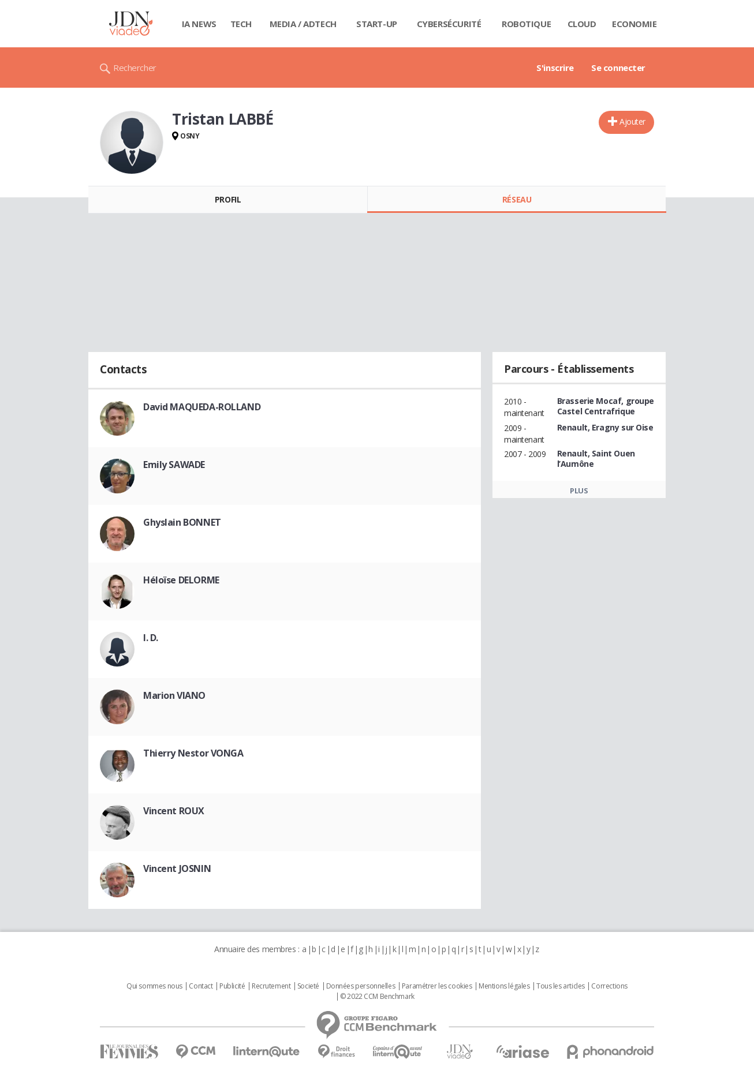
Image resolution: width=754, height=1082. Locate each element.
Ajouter (632, 121)
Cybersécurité (449, 23)
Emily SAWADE (174, 464)
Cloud (582, 23)
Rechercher (134, 67)
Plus (579, 490)
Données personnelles (360, 986)
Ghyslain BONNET (182, 522)
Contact (200, 986)
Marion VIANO (174, 695)
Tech (241, 23)
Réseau (516, 199)
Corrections (609, 986)
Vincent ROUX (173, 810)
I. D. (150, 637)
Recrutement (271, 986)
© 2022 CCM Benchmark (377, 997)
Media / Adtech (303, 23)
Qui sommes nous (154, 986)
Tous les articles (560, 986)
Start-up (376, 23)
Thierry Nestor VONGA (193, 753)
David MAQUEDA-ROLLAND (201, 406)
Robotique (526, 23)
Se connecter (618, 67)
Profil (228, 199)
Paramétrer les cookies (437, 986)
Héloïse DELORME (181, 580)
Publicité (232, 986)
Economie (634, 23)
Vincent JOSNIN (177, 868)
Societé (308, 986)
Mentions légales (504, 986)
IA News (199, 23)
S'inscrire (555, 67)
